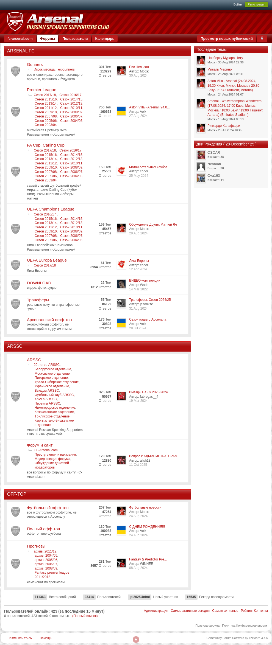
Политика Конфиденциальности (244, 625)
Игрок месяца (44, 69)
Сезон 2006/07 (71, 116)
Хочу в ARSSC (46, 399)
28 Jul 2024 (137, 328)
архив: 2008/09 (46, 568)
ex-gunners (66, 69)
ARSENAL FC (21, 51)
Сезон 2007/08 (46, 116)
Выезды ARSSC (47, 390)
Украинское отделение (52, 386)
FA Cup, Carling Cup (46, 145)
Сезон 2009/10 (46, 112)
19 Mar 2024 (138, 401)
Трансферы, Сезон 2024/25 (150, 300)
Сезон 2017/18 (45, 95)
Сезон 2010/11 (71, 108)
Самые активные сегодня (190, 611)
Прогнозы (36, 546)
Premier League (41, 89)
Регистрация (256, 4)
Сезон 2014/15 (71, 99)
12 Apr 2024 (138, 269)
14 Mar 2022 (138, 289)
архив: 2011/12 (45, 551)
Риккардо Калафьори (223, 126)
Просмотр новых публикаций (227, 39)
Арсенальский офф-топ (49, 319)
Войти (238, 4)
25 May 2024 (138, 176)
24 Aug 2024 (138, 516)
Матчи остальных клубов (148, 167)
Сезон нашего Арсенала (147, 319)
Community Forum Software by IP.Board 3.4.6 (237, 638)
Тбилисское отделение (52, 416)
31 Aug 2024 (138, 308)
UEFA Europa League (47, 260)
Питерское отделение (51, 378)
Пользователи (75, 39)
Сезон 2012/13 (71, 103)
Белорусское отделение (53, 369)
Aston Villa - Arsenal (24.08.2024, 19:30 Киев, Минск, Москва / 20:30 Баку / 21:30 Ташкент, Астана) (233, 85)
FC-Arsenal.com (46, 450)
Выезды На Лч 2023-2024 (148, 392)
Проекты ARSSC (47, 403)
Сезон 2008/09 (71, 112)
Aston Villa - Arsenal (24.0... (149, 107)
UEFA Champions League (50, 209)
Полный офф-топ (43, 528)
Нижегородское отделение (55, 408)
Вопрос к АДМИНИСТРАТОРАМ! (153, 456)
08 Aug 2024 (138, 568)
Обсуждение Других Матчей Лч (153, 224)
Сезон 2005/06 (46, 121)
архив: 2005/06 (46, 560)
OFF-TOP (16, 494)
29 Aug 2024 (138, 233)
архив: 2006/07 (46, 564)
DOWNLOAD (39, 283)
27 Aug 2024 (138, 116)
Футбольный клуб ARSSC (54, 395)
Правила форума (207, 625)
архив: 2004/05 (46, 555)
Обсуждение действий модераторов (52, 465)
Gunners (35, 64)
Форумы (47, 39)
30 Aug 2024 (138, 75)
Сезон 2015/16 (46, 99)
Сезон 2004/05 (71, 121)
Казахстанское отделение (54, 412)
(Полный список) (85, 616)
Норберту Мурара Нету (225, 58)
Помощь (46, 638)
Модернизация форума (52, 459)
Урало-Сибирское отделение (57, 382)
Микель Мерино (219, 69)
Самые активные (225, 611)
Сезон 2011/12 (46, 108)
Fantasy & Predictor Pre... (148, 559)
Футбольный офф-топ (48, 507)
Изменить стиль (20, 638)
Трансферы (38, 300)
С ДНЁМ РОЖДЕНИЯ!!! (147, 527)
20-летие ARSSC (47, 365)
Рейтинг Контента (254, 611)
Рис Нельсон (139, 67)
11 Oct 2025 (138, 465)
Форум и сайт (39, 445)
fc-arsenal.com (20, 39)
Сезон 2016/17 (70, 95)
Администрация (156, 611)
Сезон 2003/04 (46, 125)
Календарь (105, 39)
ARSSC (14, 346)
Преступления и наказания (55, 454)
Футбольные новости (145, 507)
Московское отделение (52, 373)
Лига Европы (139, 261)
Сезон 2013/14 (46, 103)
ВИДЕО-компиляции (144, 280)
